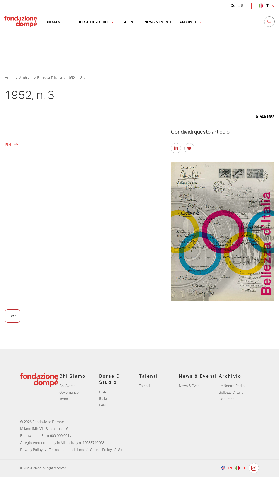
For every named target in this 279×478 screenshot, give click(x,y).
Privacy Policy (31, 451)
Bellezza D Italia (49, 79)
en (230, 469)
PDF (9, 146)
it (267, 5)
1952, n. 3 (74, 79)
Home (9, 79)
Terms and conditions (66, 451)
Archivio (25, 79)
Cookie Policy (101, 451)
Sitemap (125, 451)
